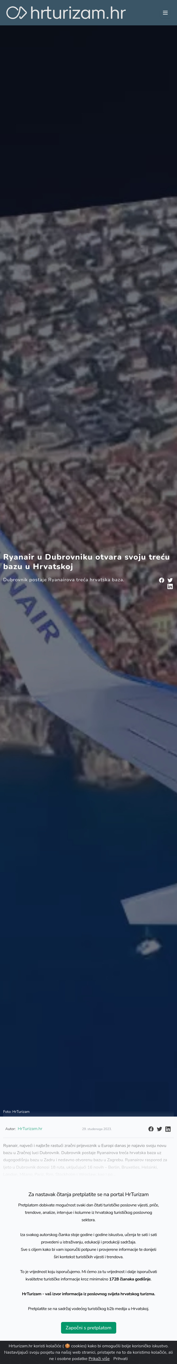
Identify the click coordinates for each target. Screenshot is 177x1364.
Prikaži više (99, 1359)
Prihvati (120, 1359)
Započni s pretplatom (88, 1328)
